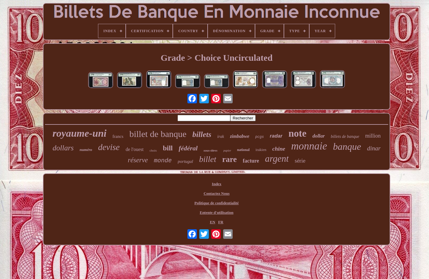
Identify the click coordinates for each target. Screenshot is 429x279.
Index (216, 184)
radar (276, 136)
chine (278, 149)
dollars (63, 148)
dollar (319, 136)
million (373, 136)
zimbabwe (239, 136)
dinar (374, 148)
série (300, 161)
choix (153, 150)
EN (212, 222)
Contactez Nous (216, 193)
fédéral (188, 148)
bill (167, 148)
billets (202, 134)
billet (207, 159)
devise (108, 147)
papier (227, 150)
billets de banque (345, 136)
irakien (261, 149)
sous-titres (210, 150)
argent (277, 158)
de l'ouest (135, 149)
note (297, 133)
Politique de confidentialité (217, 203)
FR (220, 222)
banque (347, 146)
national (243, 150)
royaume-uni (79, 133)
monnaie (309, 146)
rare (229, 159)
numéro (86, 149)
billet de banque (157, 134)
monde (163, 160)
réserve (138, 160)
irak (220, 136)
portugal (185, 161)
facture (251, 161)
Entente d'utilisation (216, 212)
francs (118, 136)
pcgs (259, 137)
